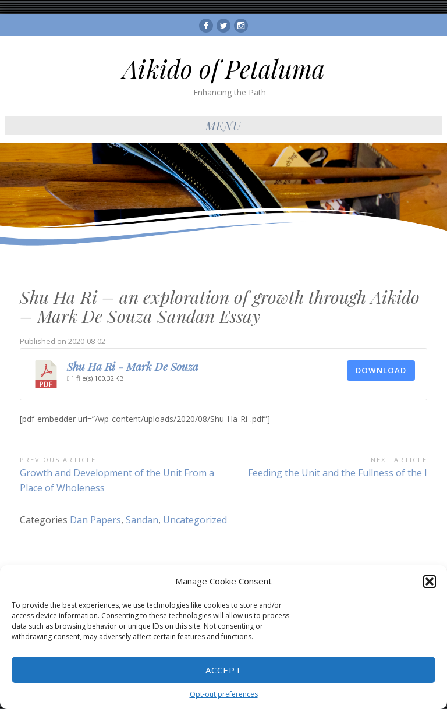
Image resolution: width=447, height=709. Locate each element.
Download (381, 370)
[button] (429, 581)
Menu (223, 125)
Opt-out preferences (224, 694)
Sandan (142, 519)
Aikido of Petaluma (224, 68)
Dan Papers (95, 519)
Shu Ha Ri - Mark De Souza (132, 366)
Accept (223, 670)
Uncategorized (195, 519)
